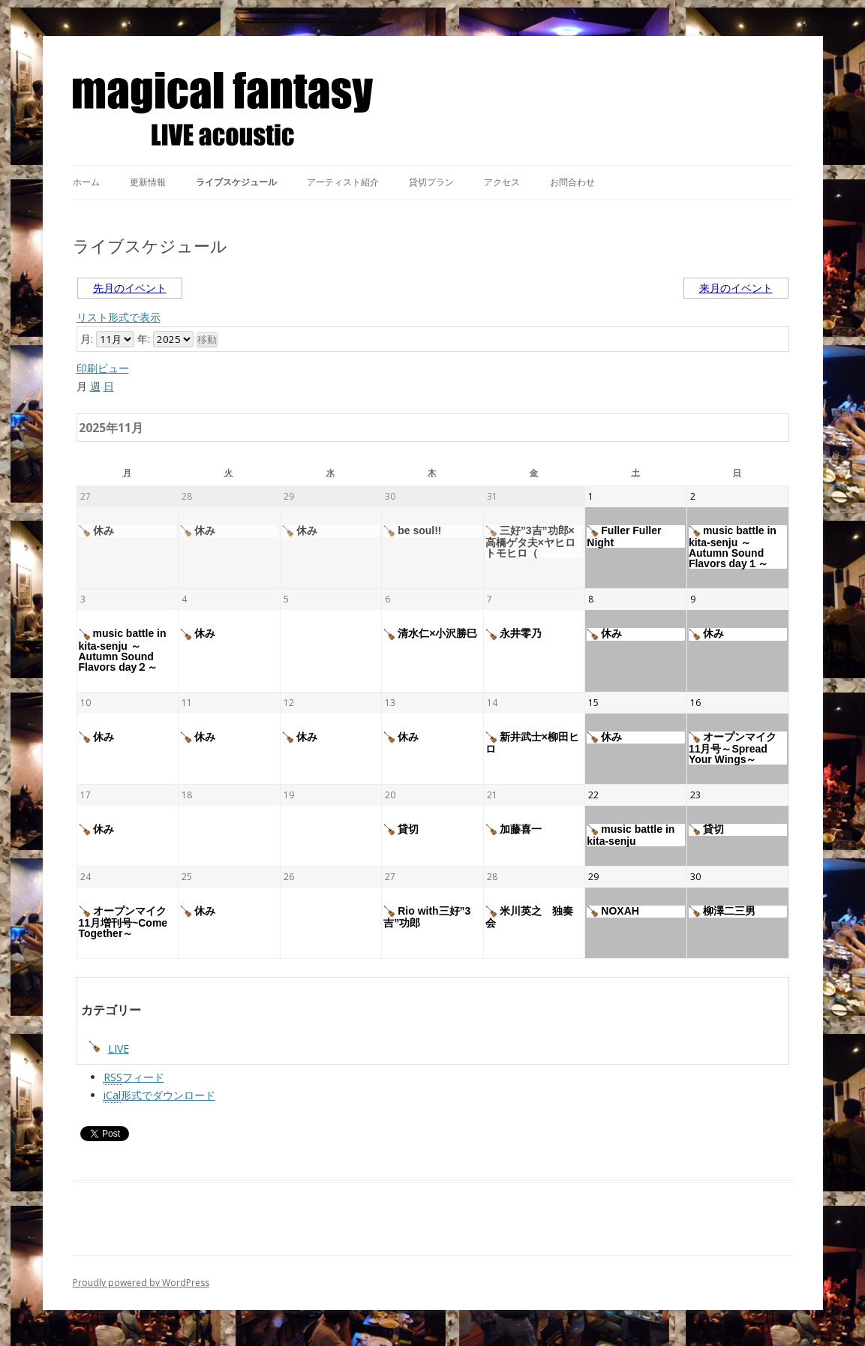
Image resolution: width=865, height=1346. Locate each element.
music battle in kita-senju (630, 835)
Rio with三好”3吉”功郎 (426, 917)
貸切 (401, 830)
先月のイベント (130, 288)
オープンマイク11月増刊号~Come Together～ (123, 922)
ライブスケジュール (236, 182)
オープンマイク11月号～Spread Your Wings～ (732, 748)
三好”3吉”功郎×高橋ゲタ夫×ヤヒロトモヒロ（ (530, 541)
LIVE (109, 1048)
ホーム (86, 182)
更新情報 (148, 182)
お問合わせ (572, 182)
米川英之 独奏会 (529, 917)
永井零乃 (513, 634)
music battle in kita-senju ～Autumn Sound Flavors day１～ (732, 547)
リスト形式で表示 (119, 317)
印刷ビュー (103, 368)
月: (86, 339)
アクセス (502, 182)
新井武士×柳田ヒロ (532, 743)
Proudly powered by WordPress (141, 1282)
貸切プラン (431, 182)
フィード (134, 1077)
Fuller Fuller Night (624, 536)
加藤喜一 (513, 830)
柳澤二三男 (722, 912)
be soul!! (412, 531)
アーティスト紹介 (343, 182)
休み (96, 531)
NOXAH (613, 912)
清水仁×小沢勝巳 (430, 634)
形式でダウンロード (159, 1095)
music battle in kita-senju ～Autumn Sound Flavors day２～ (123, 649)
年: (143, 339)
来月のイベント (736, 288)
